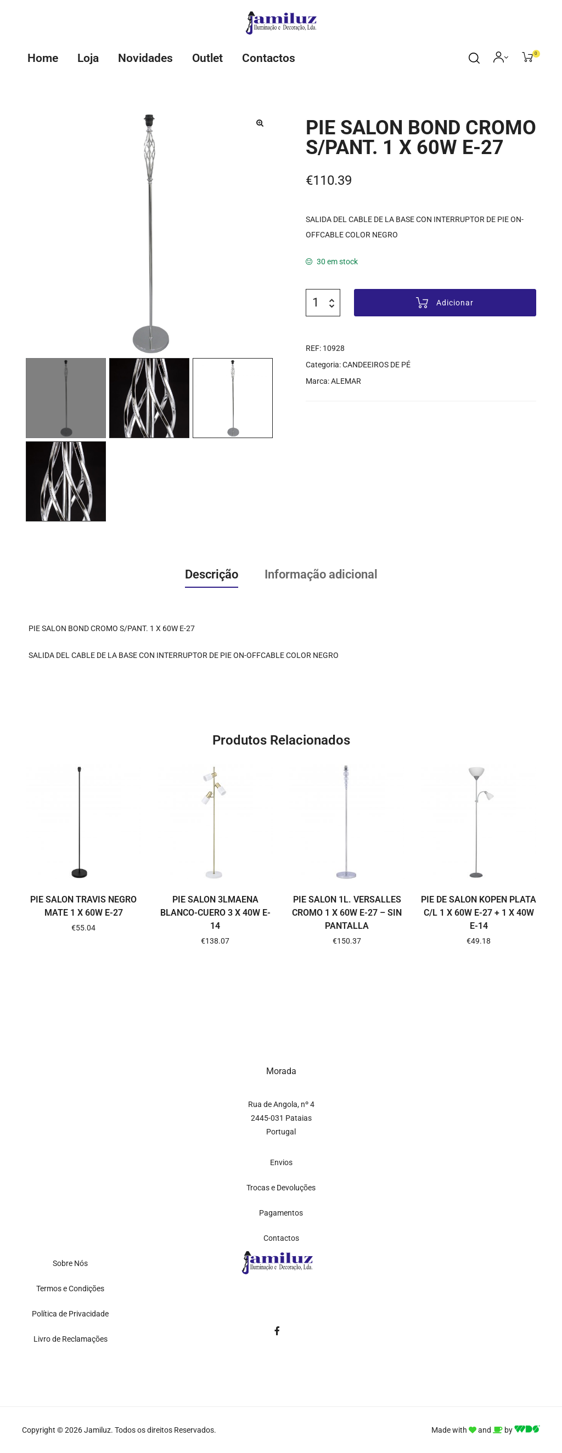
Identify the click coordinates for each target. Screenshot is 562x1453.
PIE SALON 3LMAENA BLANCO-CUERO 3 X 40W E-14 (215, 912)
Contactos (268, 58)
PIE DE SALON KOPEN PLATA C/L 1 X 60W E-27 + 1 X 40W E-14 (478, 912)
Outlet (207, 58)
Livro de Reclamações (70, 1339)
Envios (281, 1162)
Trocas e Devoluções (281, 1187)
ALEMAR (346, 381)
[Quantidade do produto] (315, 303)
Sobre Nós (70, 1263)
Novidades (145, 58)
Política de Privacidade (70, 1313)
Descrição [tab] (211, 574)
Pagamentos (281, 1212)
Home (42, 58)
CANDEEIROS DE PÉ (376, 364)
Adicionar (455, 302)
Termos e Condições (70, 1288)
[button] (259, 122)
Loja (88, 58)
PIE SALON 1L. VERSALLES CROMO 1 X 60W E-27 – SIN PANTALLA (347, 912)
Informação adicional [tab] (321, 574)
